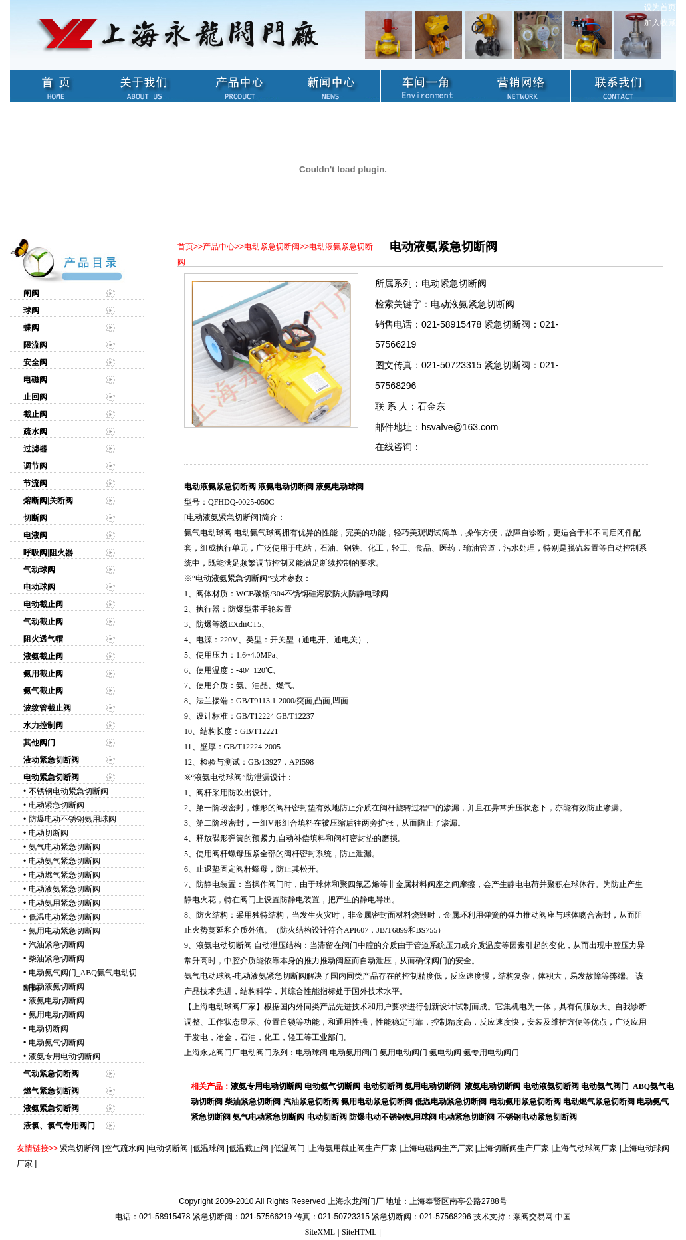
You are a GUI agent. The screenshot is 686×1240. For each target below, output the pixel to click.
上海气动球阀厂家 (585, 1148)
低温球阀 (209, 1148)
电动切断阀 (48, 833)
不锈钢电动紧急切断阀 (68, 791)
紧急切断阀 (80, 1148)
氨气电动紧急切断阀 (64, 847)
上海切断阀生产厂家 (513, 1148)
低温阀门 (289, 1148)
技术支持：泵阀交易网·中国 (522, 1216)
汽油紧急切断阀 (56, 944)
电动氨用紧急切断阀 (64, 903)
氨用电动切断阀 (56, 1014)
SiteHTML (359, 1232)
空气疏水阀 (124, 1148)
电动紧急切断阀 (56, 805)
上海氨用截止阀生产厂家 (353, 1148)
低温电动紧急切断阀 (64, 917)
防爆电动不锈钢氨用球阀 (72, 819)
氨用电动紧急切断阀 (64, 930)
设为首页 (660, 7)
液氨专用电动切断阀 (64, 1056)
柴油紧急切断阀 (56, 958)
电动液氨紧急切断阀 (64, 889)
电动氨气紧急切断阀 (64, 861)
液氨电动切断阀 (56, 1000)
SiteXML (320, 1232)
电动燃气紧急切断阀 (64, 875)
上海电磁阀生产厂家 (437, 1148)
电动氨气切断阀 (56, 1042)
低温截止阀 (249, 1148)
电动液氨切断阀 (56, 986)
